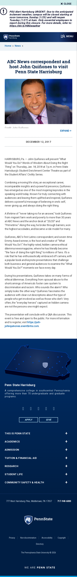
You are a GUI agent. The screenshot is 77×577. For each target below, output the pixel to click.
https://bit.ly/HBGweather (24, 25)
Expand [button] (64, 130)
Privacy (12, 538)
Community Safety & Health (24, 482)
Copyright (62, 538)
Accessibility (47, 538)
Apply (28, 419)
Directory (40, 544)
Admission (12, 449)
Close (65, 3)
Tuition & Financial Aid (21, 458)
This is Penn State (17, 433)
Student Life (14, 474)
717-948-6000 (64, 501)
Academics (12, 441)
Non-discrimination (28, 538)
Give (48, 419)
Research (11, 466)
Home (8, 45)
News (18, 45)
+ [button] (66, 433)
